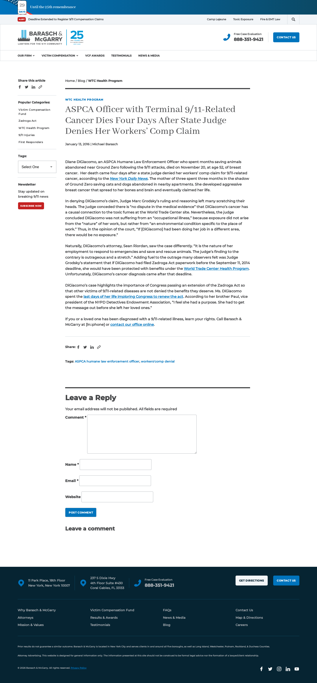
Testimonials (121, 55)
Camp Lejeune (216, 19)
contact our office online (132, 324)
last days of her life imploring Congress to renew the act (133, 297)
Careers (242, 625)
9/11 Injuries (26, 135)
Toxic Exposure (243, 19)
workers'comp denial (158, 361)
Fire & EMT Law (270, 19)
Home (70, 81)
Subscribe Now (31, 205)
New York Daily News (129, 179)
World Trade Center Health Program (216, 269)
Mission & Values (31, 625)
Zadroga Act (27, 120)
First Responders (30, 142)
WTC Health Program (84, 99)
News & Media (149, 55)
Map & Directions (249, 618)
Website (73, 497)
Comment (75, 417)
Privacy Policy (79, 667)
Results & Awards (104, 618)
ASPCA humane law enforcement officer (107, 361)
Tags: (22, 156)
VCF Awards (95, 55)
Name (72, 464)
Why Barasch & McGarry (37, 610)
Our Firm (24, 55)
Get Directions (251, 580)
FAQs (167, 610)
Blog (81, 81)
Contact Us (286, 37)
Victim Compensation (58, 55)
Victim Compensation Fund (34, 112)
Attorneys (25, 618)
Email (71, 481)
